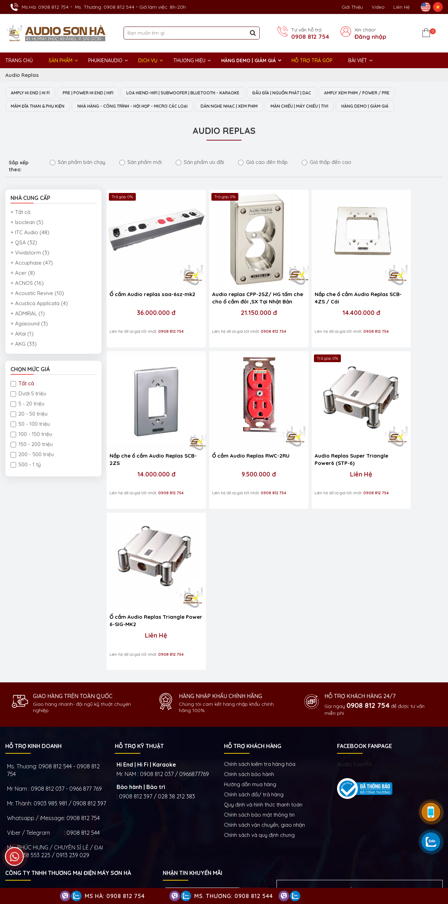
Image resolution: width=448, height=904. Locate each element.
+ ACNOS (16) (27, 283)
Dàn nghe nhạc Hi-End (260, 829)
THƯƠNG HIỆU (189, 60)
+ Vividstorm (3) (29, 253)
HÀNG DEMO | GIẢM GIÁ (248, 60)
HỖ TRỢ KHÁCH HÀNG (252, 547)
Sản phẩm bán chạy (77, 162)
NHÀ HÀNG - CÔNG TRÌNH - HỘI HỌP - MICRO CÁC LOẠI (147, 106)
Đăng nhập (370, 36)
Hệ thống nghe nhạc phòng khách (329, 829)
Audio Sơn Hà (354, 565)
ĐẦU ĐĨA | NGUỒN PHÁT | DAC (308, 93)
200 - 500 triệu (32, 455)
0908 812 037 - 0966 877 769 (66, 590)
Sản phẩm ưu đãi (200, 162)
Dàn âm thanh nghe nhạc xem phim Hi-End (284, 839)
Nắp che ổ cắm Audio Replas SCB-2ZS (397, 280)
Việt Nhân (431, 879)
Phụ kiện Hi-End (316, 860)
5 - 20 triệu (27, 404)
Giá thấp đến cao (326, 162)
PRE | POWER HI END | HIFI (98, 93)
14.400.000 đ (314, 295)
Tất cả (22, 384)
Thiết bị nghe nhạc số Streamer (354, 850)
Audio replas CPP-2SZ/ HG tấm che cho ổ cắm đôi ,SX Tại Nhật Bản (227, 280)
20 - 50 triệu (29, 414)
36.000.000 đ (147, 295)
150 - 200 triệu (31, 445)
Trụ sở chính (24, 773)
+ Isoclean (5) (26, 223)
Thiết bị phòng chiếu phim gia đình (274, 850)
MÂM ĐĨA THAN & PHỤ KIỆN (41, 106)
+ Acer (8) (22, 273)
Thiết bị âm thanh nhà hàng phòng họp (383, 839)
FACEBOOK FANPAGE (364, 547)
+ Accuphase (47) (31, 263)
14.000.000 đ (398, 295)
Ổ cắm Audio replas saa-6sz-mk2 (142, 280)
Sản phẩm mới (140, 162)
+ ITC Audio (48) (29, 233)
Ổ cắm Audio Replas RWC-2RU (143, 422)
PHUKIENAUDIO (105, 60)
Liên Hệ (401, 7)
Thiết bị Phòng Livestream (264, 860)
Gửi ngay (253, 697)
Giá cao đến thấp (263, 162)
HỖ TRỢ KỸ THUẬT (139, 547)
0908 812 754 (310, 36)
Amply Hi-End (387, 829)
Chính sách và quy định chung (259, 636)
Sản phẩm (60, 60)
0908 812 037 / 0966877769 (174, 575)
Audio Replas (22, 75)
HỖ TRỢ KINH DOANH (33, 547)
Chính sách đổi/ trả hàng (254, 596)
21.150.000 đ (230, 295)
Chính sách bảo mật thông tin (259, 616)
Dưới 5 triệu (28, 394)
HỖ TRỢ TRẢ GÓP (312, 60)
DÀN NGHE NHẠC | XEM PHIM (255, 106)
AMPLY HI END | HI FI (33, 93)
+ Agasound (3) (29, 324)
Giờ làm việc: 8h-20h (162, 7)
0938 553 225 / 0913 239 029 (52, 656)
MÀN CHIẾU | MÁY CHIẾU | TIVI (333, 106)
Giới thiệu (352, 7)
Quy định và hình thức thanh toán (263, 606)
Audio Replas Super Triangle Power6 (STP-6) (230, 422)
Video (378, 7)
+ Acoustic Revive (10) (37, 293)
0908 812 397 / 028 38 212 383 (157, 598)
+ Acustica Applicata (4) (39, 304)
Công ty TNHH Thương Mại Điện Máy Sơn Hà (68, 674)
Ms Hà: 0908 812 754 (115, 895)
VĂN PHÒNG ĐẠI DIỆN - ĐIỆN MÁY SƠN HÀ (351, 773)
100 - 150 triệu (31, 434)
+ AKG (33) (23, 344)
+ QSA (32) (23, 243)
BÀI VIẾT (357, 60)
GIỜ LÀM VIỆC (23, 828)
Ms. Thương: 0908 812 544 (104, 7)
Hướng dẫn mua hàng (250, 586)
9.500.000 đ (147, 437)
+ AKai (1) (22, 334)
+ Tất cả (20, 212)
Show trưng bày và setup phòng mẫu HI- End (218, 773)
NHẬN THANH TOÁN (189, 718)
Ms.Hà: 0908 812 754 (45, 7)
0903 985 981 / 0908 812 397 (70, 605)
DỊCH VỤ (148, 60)
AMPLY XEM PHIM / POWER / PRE (390, 93)
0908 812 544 (83, 634)
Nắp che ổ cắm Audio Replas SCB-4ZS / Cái (313, 280)
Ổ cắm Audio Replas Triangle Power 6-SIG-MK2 (310, 422)
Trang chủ (19, 60)
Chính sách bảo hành (249, 576)
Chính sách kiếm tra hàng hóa (259, 565)
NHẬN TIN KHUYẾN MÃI (192, 674)
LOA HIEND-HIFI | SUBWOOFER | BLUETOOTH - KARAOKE (201, 93)
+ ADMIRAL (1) (27, 314)
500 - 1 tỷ (25, 465)
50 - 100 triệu (30, 424)
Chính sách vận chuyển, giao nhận (264, 626)
